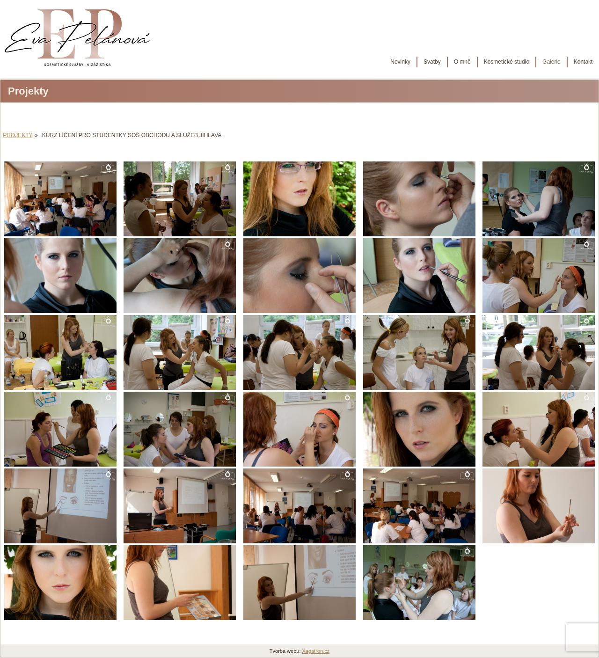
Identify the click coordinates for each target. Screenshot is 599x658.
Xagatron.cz (316, 651)
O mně (456, 61)
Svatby (426, 61)
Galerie (545, 61)
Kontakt (577, 61)
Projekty (17, 135)
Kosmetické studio (500, 61)
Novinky (394, 61)
